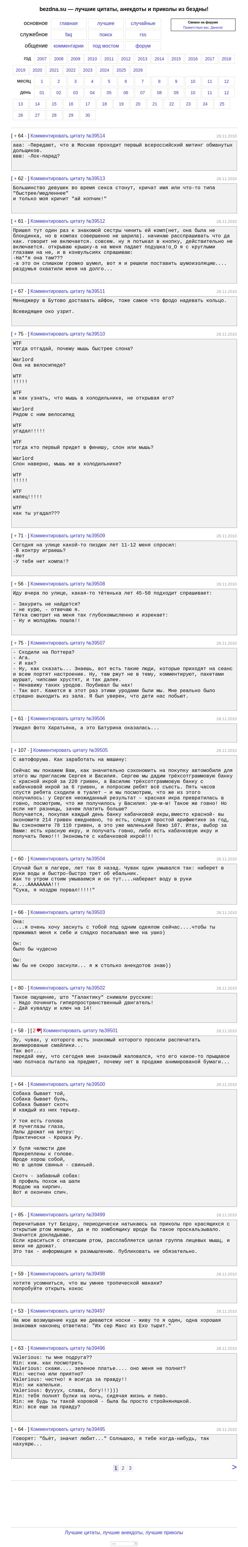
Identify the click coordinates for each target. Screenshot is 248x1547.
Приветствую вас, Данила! (203, 27)
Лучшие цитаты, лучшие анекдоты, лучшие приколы (124, 1532)
